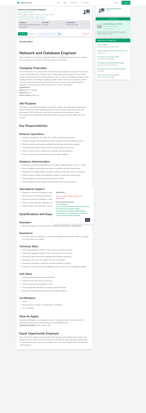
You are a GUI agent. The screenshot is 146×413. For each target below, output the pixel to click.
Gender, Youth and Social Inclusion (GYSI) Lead (72, 207)
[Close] (90, 192)
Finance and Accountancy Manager (68, 215)
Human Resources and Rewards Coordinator (71, 213)
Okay (87, 220)
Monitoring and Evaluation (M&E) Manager (70, 211)
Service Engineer (62, 204)
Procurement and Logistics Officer (68, 209)
